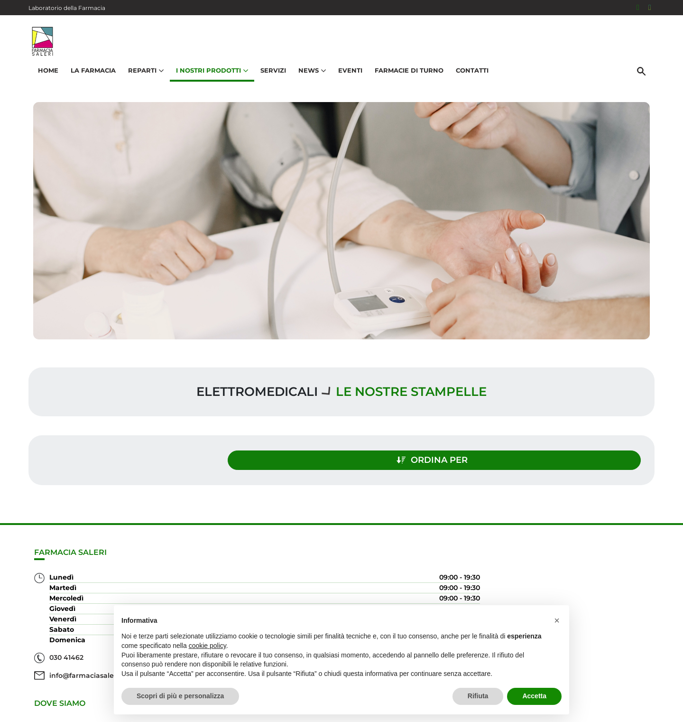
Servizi (270, 79)
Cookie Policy (627, 709)
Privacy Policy (577, 709)
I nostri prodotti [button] (209, 79)
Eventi (347, 79)
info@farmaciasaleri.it (87, 670)
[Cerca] (645, 79)
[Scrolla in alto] (661, 683)
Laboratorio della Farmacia (66, 7)
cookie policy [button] (207, 645)
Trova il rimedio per (603, 587)
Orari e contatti (612, 602)
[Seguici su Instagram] (650, 7)
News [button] (309, 79)
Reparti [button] (142, 79)
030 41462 (66, 651)
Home (45, 79)
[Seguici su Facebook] (638, 7)
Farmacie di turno (405, 79)
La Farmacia (89, 79)
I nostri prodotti (610, 572)
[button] (556, 620)
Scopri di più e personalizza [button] (180, 696)
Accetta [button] (534, 696)
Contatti (468, 79)
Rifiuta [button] (478, 696)
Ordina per (561, 455)
